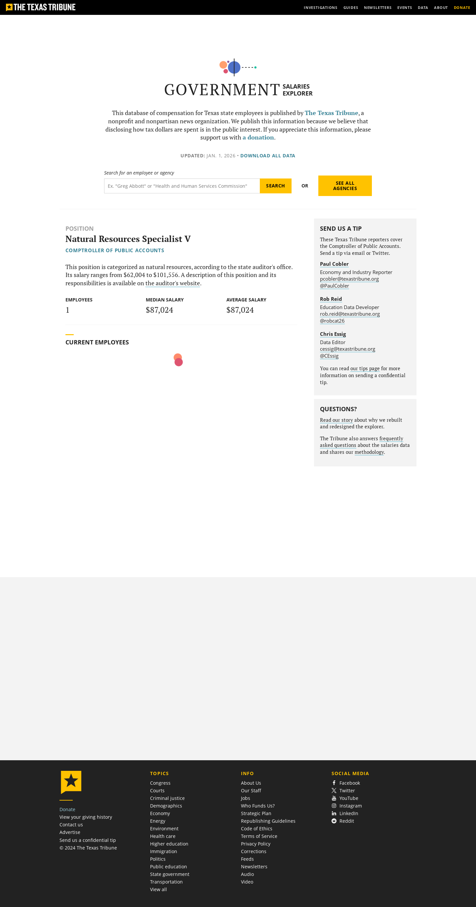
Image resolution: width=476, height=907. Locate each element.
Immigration (163, 851)
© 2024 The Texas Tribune (88, 848)
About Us (251, 783)
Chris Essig (333, 334)
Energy (157, 821)
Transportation (166, 882)
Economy (160, 813)
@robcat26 (332, 320)
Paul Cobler (334, 263)
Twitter (343, 790)
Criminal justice (167, 798)
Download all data (268, 155)
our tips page (365, 368)
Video (247, 882)
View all (158, 889)
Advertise (70, 832)
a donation (258, 137)
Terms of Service (259, 836)
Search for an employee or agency (139, 173)
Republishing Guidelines (268, 821)
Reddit (343, 821)
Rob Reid (331, 299)
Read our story (336, 420)
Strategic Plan (256, 813)
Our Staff (251, 790)
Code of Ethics (256, 828)
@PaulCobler (334, 285)
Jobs (245, 798)
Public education (168, 866)
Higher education (169, 844)
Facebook (346, 783)
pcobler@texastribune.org (349, 278)
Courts (157, 790)
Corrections (253, 851)
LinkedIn (345, 813)
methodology (369, 452)
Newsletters (254, 866)
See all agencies (345, 185)
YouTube (345, 798)
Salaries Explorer (298, 89)
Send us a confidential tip (88, 840)
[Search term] (182, 185)
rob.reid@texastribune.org (350, 313)
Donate (67, 809)
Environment (164, 828)
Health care (163, 836)
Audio (247, 874)
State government (169, 874)
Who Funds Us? (258, 806)
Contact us (71, 824)
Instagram (347, 806)
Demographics (166, 806)
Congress (160, 783)
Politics (158, 859)
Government (222, 89)
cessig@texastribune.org (347, 348)
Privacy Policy (255, 844)
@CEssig (329, 355)
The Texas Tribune (331, 113)
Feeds (247, 859)
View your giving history (86, 817)
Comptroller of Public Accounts (114, 250)
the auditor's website (172, 283)
